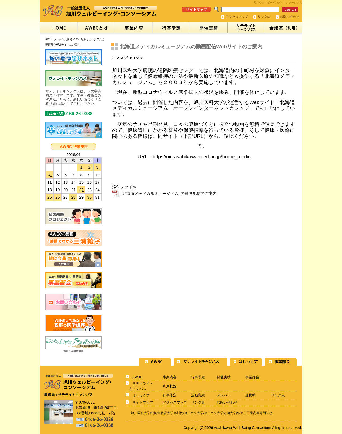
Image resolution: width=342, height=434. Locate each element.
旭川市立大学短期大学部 (221, 413)
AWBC (137, 377)
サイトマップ (142, 402)
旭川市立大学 (193, 413)
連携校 (250, 395)
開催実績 (224, 377)
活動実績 (198, 395)
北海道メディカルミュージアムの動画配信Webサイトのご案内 (191, 46)
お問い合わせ (289, 17)
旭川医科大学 (140, 413)
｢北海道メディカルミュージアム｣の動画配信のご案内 (164, 193)
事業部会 (252, 377)
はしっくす (141, 395)
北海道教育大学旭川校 (167, 413)
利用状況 (170, 386)
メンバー (224, 395)
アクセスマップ (237, 17)
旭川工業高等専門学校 (256, 413)
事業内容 (170, 377)
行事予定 (198, 377)
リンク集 (264, 17)
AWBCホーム (53, 39)
